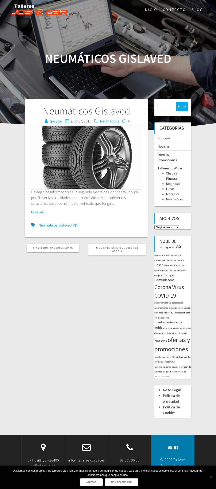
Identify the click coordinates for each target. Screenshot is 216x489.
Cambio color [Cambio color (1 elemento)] (179, 265)
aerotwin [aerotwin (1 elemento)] (158, 255)
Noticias (164, 146)
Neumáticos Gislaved (55, 225)
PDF (76, 225)
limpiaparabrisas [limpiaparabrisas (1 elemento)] (182, 312)
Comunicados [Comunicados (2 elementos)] (164, 279)
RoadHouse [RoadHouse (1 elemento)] (171, 371)
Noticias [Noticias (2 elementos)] (160, 340)
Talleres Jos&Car (170, 168)
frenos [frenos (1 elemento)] (167, 312)
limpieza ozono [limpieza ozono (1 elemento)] (161, 317)
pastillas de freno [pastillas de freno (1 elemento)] (162, 357)
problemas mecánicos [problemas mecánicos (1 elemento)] (164, 361)
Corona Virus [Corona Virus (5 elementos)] (169, 287)
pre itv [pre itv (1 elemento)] (187, 357)
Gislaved (37, 212)
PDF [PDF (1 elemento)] (173, 357)
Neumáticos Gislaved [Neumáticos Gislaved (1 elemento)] (177, 333)
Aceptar (91, 482)
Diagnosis (173, 183)
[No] (211, 477)
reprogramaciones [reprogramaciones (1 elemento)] (162, 366)
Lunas (170, 189)
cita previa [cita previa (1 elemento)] (181, 270)
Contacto (174, 9)
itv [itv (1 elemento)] (171, 312)
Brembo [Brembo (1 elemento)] (168, 265)
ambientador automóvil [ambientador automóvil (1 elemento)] (165, 260)
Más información (121, 482)
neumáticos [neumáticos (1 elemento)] (173, 328)
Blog (197, 9)
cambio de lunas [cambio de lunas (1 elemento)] (162, 270)
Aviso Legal (172, 389)
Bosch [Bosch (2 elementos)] (158, 264)
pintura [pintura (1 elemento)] (179, 357)
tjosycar (56, 121)
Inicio (150, 9)
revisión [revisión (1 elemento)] (176, 366)
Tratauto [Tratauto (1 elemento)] (165, 376)
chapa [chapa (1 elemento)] (173, 270)
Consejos (164, 138)
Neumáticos (109, 121)
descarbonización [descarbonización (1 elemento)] (162, 302)
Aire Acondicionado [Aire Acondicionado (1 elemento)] (172, 255)
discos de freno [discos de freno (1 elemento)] (176, 307)
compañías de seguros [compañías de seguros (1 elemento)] (164, 275)
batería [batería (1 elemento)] (180, 260)
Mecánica (173, 194)
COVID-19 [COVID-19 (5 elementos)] (165, 295)
